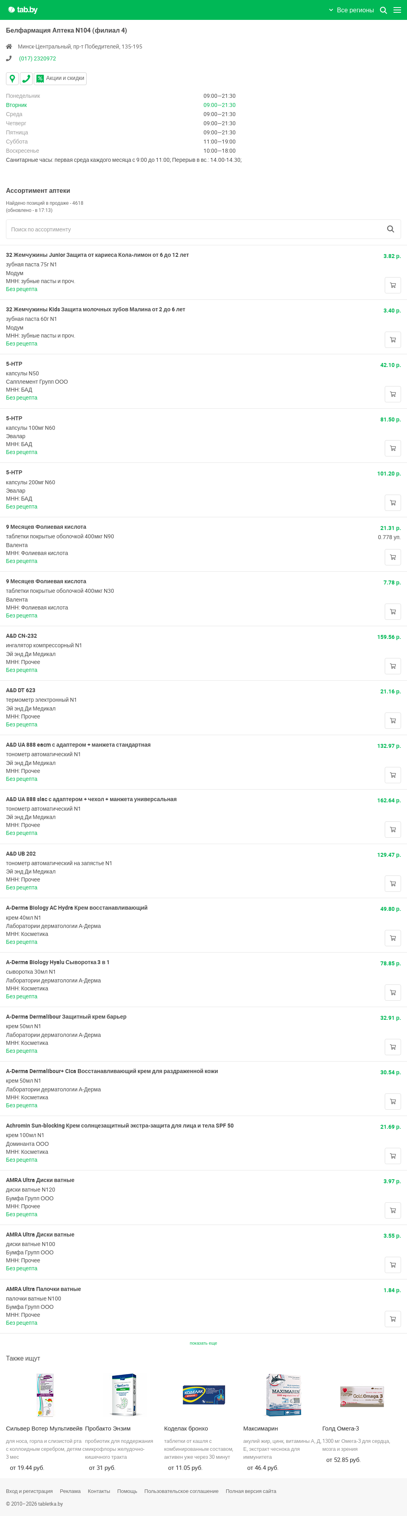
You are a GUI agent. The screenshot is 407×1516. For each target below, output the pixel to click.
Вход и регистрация (29, 1491)
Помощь (127, 1491)
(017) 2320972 (37, 58)
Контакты (99, 1491)
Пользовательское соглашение (181, 1491)
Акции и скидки (60, 78)
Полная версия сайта (251, 1491)
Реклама (70, 1491)
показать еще (203, 1343)
